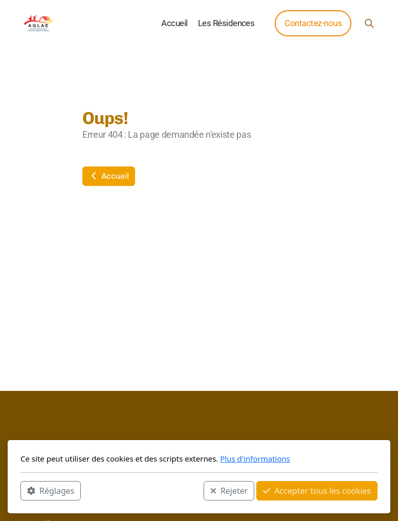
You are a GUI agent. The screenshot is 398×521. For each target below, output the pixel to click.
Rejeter (229, 490)
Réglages (50, 490)
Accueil (108, 176)
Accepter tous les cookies (317, 490)
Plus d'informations (255, 458)
